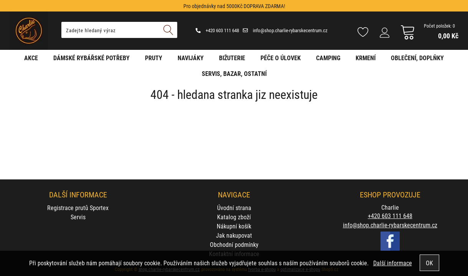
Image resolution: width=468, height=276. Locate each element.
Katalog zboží (234, 217)
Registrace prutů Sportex (78, 208)
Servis (78, 217)
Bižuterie (232, 58)
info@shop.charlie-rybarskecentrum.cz (285, 30)
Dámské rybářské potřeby (91, 58)
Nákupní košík (234, 226)
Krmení (366, 58)
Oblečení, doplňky (417, 58)
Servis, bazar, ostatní (234, 73)
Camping (328, 58)
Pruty (153, 58)
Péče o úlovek (280, 58)
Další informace (392, 263)
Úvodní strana (234, 208)
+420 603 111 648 (217, 30)
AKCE (31, 58)
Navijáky (191, 58)
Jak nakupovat (234, 235)
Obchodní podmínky (234, 244)
